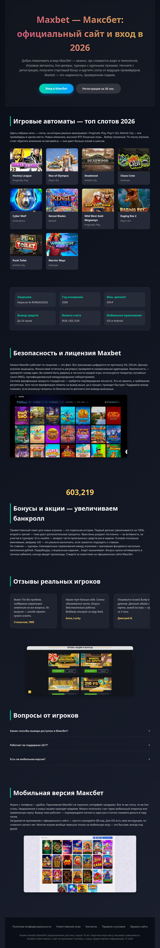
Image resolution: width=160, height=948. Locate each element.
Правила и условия (113, 926)
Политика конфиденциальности (31, 926)
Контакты (91, 926)
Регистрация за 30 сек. (98, 89)
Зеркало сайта (139, 926)
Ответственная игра (68, 926)
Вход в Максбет (56, 88)
